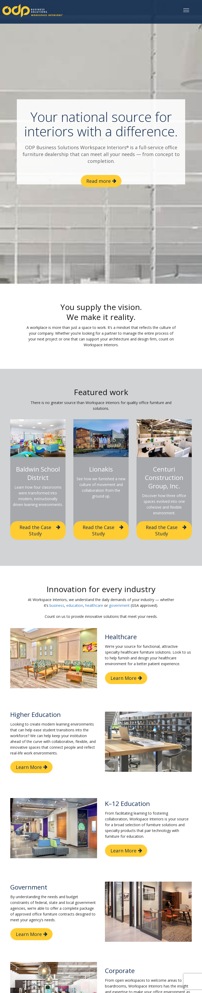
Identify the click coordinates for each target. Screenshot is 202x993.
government (119, 605)
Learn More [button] (123, 678)
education (74, 605)
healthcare (94, 605)
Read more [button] (98, 181)
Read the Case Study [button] (35, 530)
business (56, 605)
